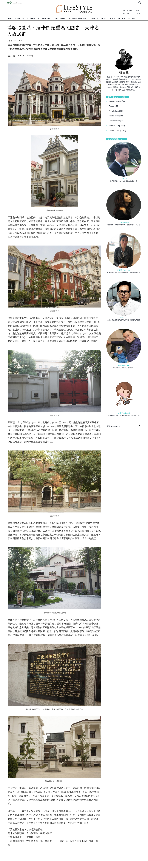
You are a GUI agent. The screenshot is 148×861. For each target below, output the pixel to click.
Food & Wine (116, 116)
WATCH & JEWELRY (16, 19)
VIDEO (138, 10)
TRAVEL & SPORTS (98, 19)
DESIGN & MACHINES (77, 19)
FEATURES (125, 14)
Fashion (114, 106)
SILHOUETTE (133, 19)
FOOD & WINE (59, 19)
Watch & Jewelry (117, 101)
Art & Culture (116, 111)
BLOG (139, 14)
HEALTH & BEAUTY (117, 19)
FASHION (31, 19)
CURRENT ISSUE (127, 10)
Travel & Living (117, 126)
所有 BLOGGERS (113, 426)
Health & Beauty (117, 131)
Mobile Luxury (116, 121)
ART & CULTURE (44, 19)
